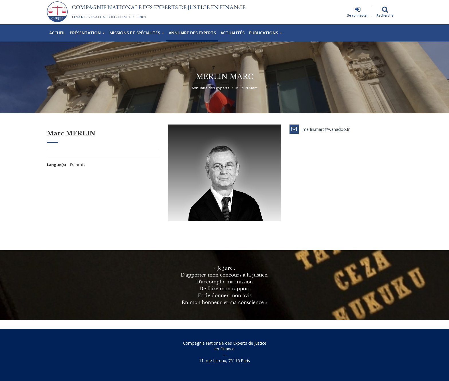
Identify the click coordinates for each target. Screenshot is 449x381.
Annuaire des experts (192, 32)
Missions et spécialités (136, 32)
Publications (265, 32)
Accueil (57, 32)
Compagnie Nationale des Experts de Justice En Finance (158, 7)
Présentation (87, 32)
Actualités (232, 32)
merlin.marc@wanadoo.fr (326, 129)
